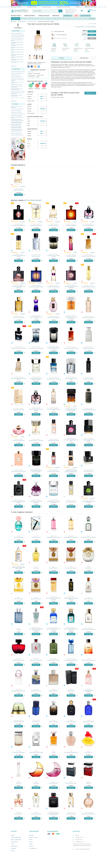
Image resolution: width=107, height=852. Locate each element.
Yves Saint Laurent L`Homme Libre (18, 91)
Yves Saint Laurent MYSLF (88, 379)
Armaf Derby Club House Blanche (88, 537)
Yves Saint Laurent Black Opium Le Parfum (18, 50)
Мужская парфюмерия (16, 839)
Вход (88, 6)
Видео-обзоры (14, 846)
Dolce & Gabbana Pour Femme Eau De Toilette (53, 599)
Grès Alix (53, 752)
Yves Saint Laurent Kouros (16, 76)
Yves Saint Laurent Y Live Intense (53, 379)
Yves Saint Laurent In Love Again (88, 286)
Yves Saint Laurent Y (36, 256)
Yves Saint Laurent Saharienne (88, 317)
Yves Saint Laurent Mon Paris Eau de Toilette (36, 410)
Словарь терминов (80, 26)
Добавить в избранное (90, 26)
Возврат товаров (33, 837)
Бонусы (31, 841)
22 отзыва (22, 221)
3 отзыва (92, 221)
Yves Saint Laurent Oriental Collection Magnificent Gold (16, 122)
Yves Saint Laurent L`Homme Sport (36, 440)
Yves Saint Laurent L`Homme (16, 84)
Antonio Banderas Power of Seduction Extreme (53, 814)
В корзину (91, 31)
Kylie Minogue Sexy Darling (18, 660)
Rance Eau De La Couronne (71, 568)
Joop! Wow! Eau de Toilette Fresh (88, 660)
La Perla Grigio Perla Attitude (18, 752)
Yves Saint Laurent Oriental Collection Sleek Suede (16, 125)
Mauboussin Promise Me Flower (18, 690)
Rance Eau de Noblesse (36, 598)
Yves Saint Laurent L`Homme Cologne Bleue (16, 87)
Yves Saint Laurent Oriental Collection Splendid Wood (16, 127)
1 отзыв (75, 221)
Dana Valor (18, 629)
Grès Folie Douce (88, 752)
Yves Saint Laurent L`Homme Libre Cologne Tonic (18, 93)
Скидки (77, 6)
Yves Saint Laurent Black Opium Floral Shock (17, 43)
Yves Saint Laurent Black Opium (17, 38)
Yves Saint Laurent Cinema (18, 317)
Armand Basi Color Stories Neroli (71, 537)
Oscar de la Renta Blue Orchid (71, 660)
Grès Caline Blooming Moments (71, 752)
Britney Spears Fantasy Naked (88, 813)
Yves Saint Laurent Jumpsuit (53, 471)
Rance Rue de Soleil (18, 598)
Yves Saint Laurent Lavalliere (16, 115)
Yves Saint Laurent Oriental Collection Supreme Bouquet (16, 130)
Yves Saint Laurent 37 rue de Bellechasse (16, 107)
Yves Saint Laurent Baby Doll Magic (18, 34)
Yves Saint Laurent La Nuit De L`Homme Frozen (53, 348)
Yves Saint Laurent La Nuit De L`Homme (53, 256)
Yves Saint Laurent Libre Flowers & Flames (18, 379)
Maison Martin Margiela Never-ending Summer (18, 568)
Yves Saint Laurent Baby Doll (16, 33)
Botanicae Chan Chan (53, 690)
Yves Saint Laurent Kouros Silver (17, 78)
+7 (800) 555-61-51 (72, 9)
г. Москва (19, 6)
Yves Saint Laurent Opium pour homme (18, 256)
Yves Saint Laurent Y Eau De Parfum (18, 348)
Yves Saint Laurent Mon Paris (88, 225)
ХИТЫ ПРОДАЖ (15, 18)
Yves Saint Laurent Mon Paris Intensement (36, 502)
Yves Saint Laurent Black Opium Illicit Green (17, 45)
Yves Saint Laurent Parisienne (53, 317)
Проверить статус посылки (63, 6)
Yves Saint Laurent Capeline (16, 112)
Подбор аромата (85, 15)
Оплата (30, 839)
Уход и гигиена (14, 841)
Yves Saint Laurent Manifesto (53, 286)
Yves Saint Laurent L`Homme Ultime (71, 379)
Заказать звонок (69, 12)
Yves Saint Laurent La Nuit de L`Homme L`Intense (71, 410)
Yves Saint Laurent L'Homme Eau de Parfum (17, 80)
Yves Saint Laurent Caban (16, 110)
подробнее (53, 51)
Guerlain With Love (19, 813)
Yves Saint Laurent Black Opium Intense (17, 47)
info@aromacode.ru (79, 841)
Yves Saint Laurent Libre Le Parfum (71, 348)
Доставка (31, 835)
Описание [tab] (61, 58)
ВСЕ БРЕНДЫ (92, 18)
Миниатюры (55, 15)
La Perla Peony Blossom (36, 813)
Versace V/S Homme (36, 537)
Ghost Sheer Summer (53, 783)
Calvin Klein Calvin (71, 690)
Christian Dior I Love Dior (36, 690)
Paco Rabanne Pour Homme (53, 660)
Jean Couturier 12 (36, 721)
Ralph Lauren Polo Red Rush (36, 660)
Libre (95, 23)
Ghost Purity (18, 783)
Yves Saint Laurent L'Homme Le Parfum (17, 82)
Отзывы (13, 850)
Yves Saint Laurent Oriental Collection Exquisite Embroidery (17, 120)
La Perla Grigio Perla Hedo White (36, 752)
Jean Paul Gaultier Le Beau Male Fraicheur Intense (36, 629)
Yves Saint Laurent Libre (18, 190)
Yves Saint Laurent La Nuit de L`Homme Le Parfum (36, 471)
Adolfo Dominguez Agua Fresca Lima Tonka (53, 629)
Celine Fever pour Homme (70, 783)
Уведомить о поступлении (91, 38)
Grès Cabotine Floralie (18, 537)
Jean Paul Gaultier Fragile (18, 721)
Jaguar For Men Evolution (88, 721)
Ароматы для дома (43, 15)
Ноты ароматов (32, 848)
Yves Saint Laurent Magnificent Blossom (17, 117)
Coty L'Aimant (36, 568)
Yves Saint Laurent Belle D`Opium (17, 36)
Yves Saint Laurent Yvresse (18, 409)
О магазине (13, 848)
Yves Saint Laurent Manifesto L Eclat (53, 410)
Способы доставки (31, 6)
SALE (76, 15)
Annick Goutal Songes (71, 813)
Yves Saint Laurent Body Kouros (17, 73)
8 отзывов (57, 467)
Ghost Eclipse (36, 783)
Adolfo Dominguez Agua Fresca (88, 629)
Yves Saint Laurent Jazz (15, 74)
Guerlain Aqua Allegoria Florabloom (88, 691)
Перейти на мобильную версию (82, 849)
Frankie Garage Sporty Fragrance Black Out (71, 599)
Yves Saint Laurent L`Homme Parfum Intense (16, 95)
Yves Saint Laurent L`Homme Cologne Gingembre (16, 89)
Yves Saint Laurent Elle (71, 256)
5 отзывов (39, 221)
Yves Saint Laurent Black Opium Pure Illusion (17, 60)
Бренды (12, 835)
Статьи (12, 844)
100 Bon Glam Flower (88, 598)
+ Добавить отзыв (90, 93)
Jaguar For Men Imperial (71, 721)
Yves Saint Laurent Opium (71, 225)
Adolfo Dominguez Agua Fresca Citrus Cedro (71, 629)
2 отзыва (57, 283)
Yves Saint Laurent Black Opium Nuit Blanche (17, 55)
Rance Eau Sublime (53, 568)
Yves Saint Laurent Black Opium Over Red (17, 57)
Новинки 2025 (68, 15)
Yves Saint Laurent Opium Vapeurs (18, 471)
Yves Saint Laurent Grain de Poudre (18, 113)
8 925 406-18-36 (78, 839)
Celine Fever (88, 783)
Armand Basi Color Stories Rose (53, 537)
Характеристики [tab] (84, 58)
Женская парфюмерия (16, 837)
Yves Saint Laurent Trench (16, 131)
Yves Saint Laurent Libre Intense (88, 256)
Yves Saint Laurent (34, 200)
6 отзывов (22, 186)
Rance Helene (88, 568)
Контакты (31, 846)
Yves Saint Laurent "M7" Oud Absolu (18, 71)
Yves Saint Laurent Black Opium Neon (17, 52)
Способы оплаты (46, 6)
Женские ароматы (16, 15)
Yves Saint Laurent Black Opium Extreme (17, 40)
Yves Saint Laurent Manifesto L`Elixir (36, 317)
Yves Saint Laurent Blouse (53, 440)
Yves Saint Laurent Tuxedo (16, 133)
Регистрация (93, 6)
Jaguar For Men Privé (53, 721)
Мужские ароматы (29, 15)
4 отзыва (92, 283)
